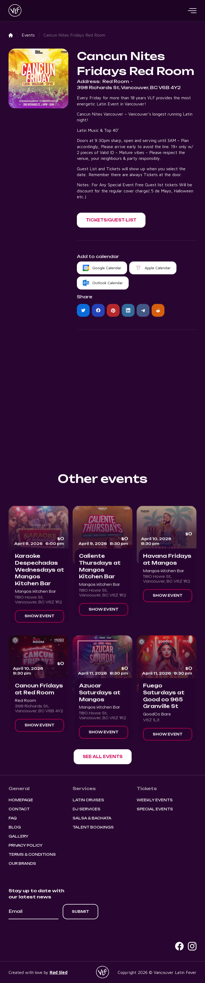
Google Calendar (106, 267)
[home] (15, 10)
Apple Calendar (158, 267)
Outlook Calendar (107, 282)
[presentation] (49, 933)
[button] (192, 10)
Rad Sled (59, 972)
